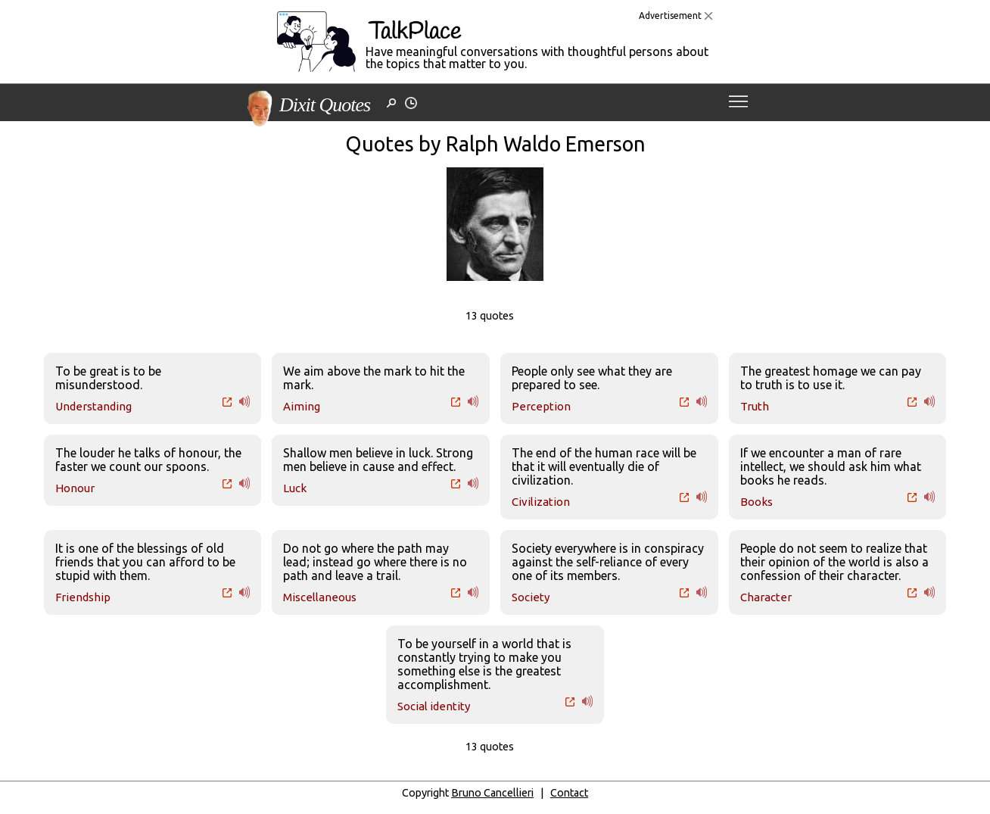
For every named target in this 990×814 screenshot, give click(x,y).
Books (756, 501)
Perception (541, 406)
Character (766, 597)
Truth (754, 406)
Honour (75, 488)
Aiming (301, 406)
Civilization (541, 501)
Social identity (433, 706)
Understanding (93, 406)
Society (530, 597)
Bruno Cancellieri (492, 793)
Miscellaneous (319, 597)
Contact (569, 793)
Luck (295, 488)
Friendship (83, 597)
